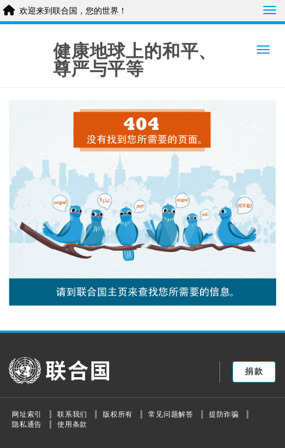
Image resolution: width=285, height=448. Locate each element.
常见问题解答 (171, 414)
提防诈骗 (224, 414)
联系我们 (72, 414)
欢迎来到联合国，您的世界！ (73, 10)
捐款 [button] (254, 371)
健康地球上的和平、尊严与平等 (135, 60)
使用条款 (72, 424)
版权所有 (118, 414)
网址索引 (27, 414)
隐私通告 (27, 424)
